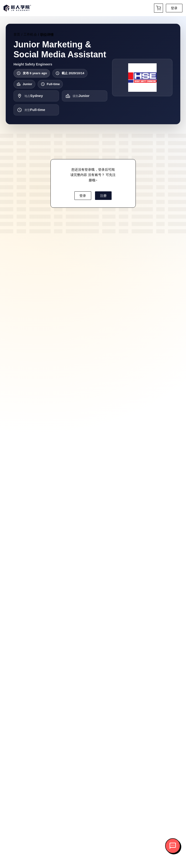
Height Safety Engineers (33, 64)
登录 (174, 8)
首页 (17, 34)
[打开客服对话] (172, 845)
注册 (103, 196)
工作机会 (30, 34)
